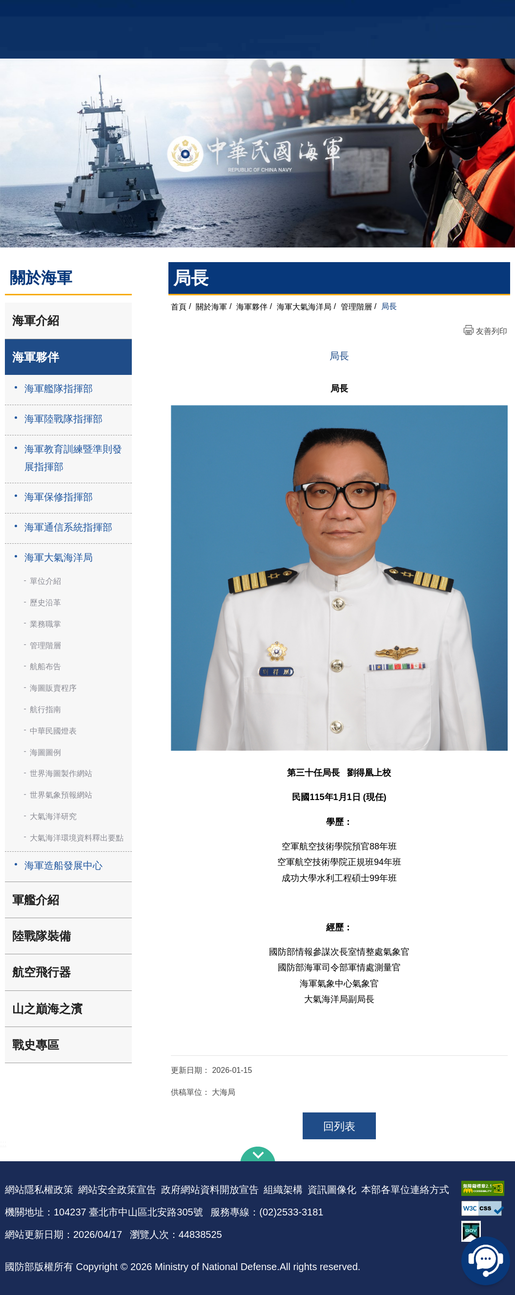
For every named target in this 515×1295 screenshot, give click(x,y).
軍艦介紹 (35, 899)
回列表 (339, 1126)
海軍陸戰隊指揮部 (63, 418)
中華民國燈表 (53, 731)
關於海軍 (211, 306)
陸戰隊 (495, 12)
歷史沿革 (45, 602)
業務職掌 (45, 624)
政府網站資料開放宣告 (210, 1189)
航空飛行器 (41, 972)
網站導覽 (253, 12)
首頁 (178, 306)
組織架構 (283, 1189)
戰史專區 (35, 1044)
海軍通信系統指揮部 (68, 527)
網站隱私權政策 (39, 1189)
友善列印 (491, 331)
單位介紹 (45, 581)
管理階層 (45, 645)
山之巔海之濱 (47, 1008)
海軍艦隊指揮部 (58, 388)
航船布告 (45, 666)
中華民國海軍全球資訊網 (114, 13)
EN (277, 12)
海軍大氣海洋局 (58, 557)
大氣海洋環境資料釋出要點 (77, 838)
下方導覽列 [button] (257, 1154)
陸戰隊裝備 (41, 936)
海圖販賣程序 (53, 688)
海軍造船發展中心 (63, 865)
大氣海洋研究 (53, 816)
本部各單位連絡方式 (405, 1189)
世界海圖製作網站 (61, 773)
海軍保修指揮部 (58, 497)
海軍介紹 (35, 320)
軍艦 (439, 12)
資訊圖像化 (332, 1189)
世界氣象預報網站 (61, 795)
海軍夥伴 (35, 357)
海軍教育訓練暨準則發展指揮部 (73, 458)
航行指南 (45, 709)
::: (3, 1143)
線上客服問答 (485, 1260)
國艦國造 (465, 12)
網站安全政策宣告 (117, 1189)
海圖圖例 (45, 752)
